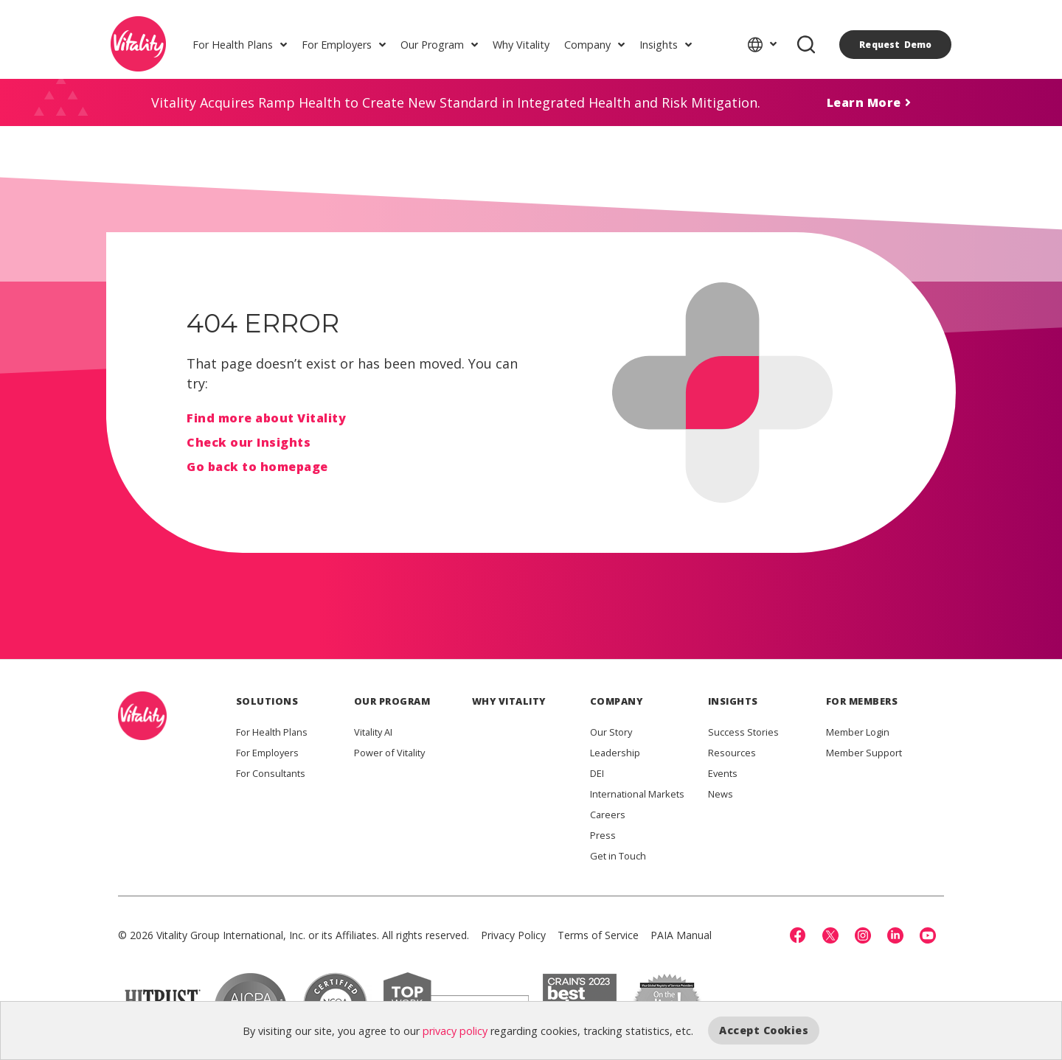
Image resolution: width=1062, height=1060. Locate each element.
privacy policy (455, 1030)
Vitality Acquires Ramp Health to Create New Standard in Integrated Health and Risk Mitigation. (455, 102)
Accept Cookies (763, 1030)
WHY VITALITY (509, 701)
